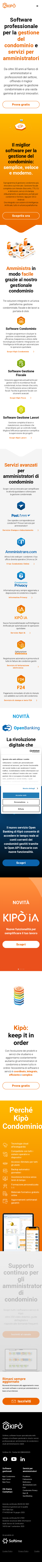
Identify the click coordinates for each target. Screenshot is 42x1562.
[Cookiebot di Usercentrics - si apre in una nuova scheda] (29, 751)
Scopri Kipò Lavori (20, 443)
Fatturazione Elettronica (27, 1480)
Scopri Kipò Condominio (21, 357)
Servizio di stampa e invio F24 (21, 706)
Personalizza (21, 802)
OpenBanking (27, 1496)
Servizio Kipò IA (21, 638)
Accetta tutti (21, 795)
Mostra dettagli (29, 788)
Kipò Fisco (6, 1482)
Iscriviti (21, 1401)
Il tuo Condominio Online (21, 569)
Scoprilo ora (21, 221)
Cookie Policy (7, 1551)
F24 (24, 1488)
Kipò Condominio (8, 1476)
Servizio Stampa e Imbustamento (21, 536)
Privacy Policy (23, 1551)
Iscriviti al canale (21, 1334)
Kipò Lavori (6, 1479)
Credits (37, 1551)
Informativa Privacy (21, 603)
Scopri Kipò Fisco (21, 403)
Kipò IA (25, 1493)
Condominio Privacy (30, 1490)
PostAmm (26, 1476)
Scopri (21, 868)
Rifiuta (21, 809)
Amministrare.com (29, 1485)
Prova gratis (21, 104)
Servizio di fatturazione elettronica (23, 672)
